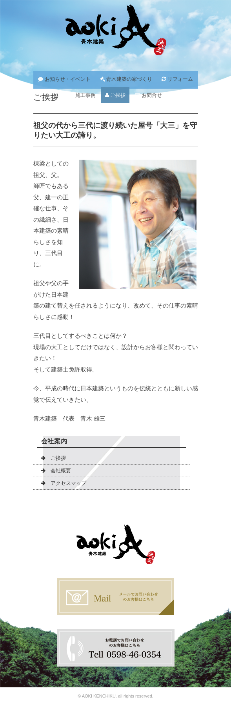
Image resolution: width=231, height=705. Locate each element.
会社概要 (56, 471)
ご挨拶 (115, 95)
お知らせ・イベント (64, 79)
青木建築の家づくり (126, 79)
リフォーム (177, 79)
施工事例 (82, 95)
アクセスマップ (63, 483)
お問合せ (148, 95)
